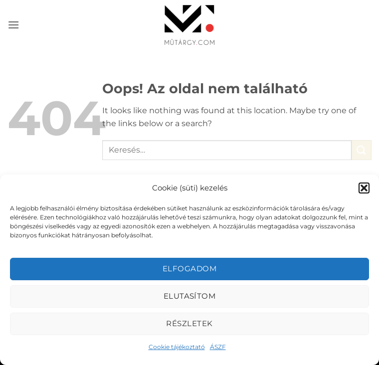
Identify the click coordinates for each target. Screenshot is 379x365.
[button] (364, 188)
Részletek (189, 323)
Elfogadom (189, 268)
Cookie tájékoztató (177, 347)
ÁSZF (218, 347)
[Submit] (362, 150)
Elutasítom (190, 296)
